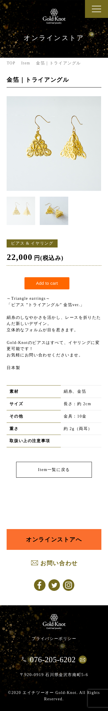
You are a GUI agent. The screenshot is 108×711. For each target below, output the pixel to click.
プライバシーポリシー (54, 638)
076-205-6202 (53, 659)
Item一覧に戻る (54, 469)
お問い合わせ (59, 563)
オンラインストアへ (54, 539)
